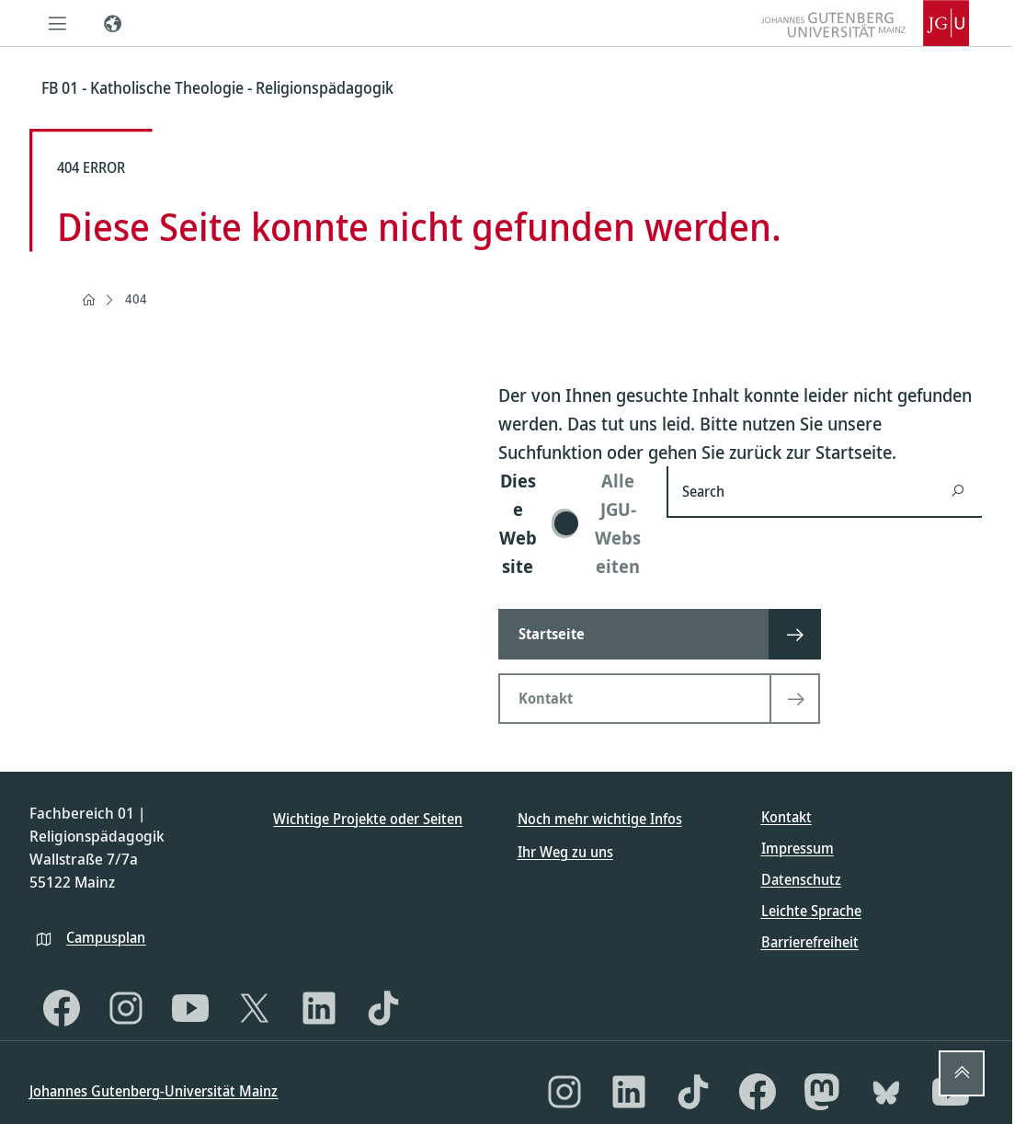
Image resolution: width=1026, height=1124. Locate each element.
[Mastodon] (822, 1091)
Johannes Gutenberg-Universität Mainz (153, 1091)
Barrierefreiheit (810, 942)
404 (136, 298)
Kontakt (786, 817)
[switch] (571, 523)
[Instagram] (126, 1008)
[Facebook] (61, 1008)
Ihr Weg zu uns (565, 852)
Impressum (797, 848)
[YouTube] (190, 1008)
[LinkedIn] (319, 1008)
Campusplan (105, 937)
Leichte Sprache (811, 910)
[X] (254, 1008)
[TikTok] (383, 1008)
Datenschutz (801, 879)
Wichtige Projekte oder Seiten (367, 819)
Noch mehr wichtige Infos (600, 819)
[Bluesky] (886, 1091)
